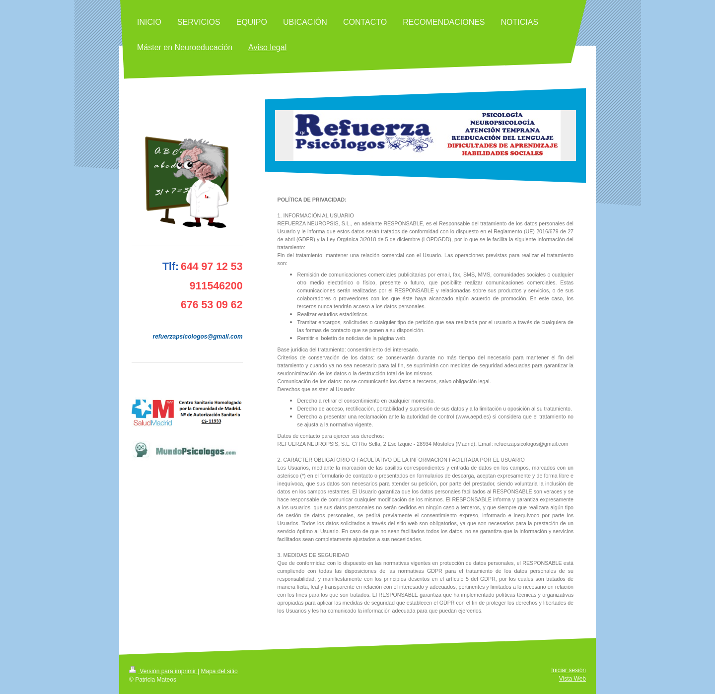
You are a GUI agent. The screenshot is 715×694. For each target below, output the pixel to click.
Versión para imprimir (163, 671)
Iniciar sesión (568, 670)
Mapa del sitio (219, 671)
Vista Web (572, 678)
